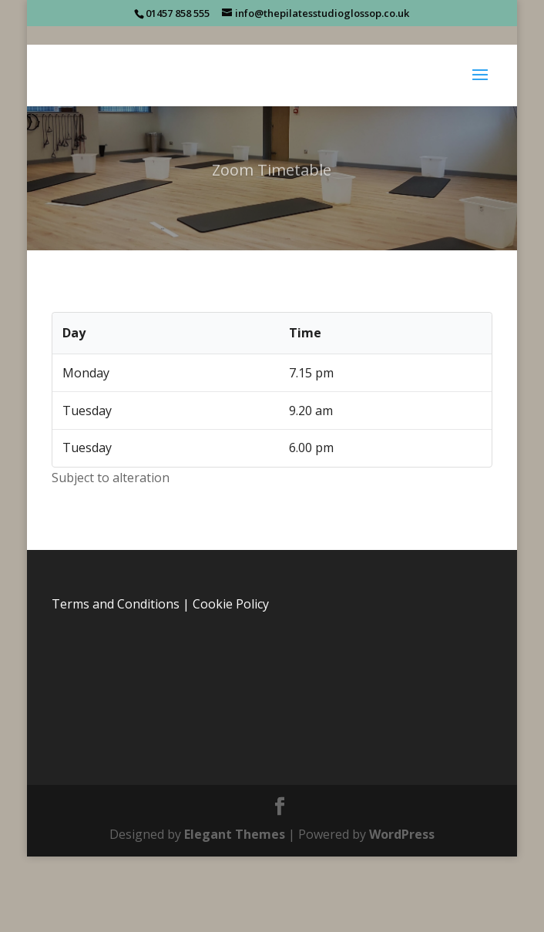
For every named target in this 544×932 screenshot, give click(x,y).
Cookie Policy (231, 603)
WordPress (402, 834)
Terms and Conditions (116, 603)
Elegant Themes (234, 834)
